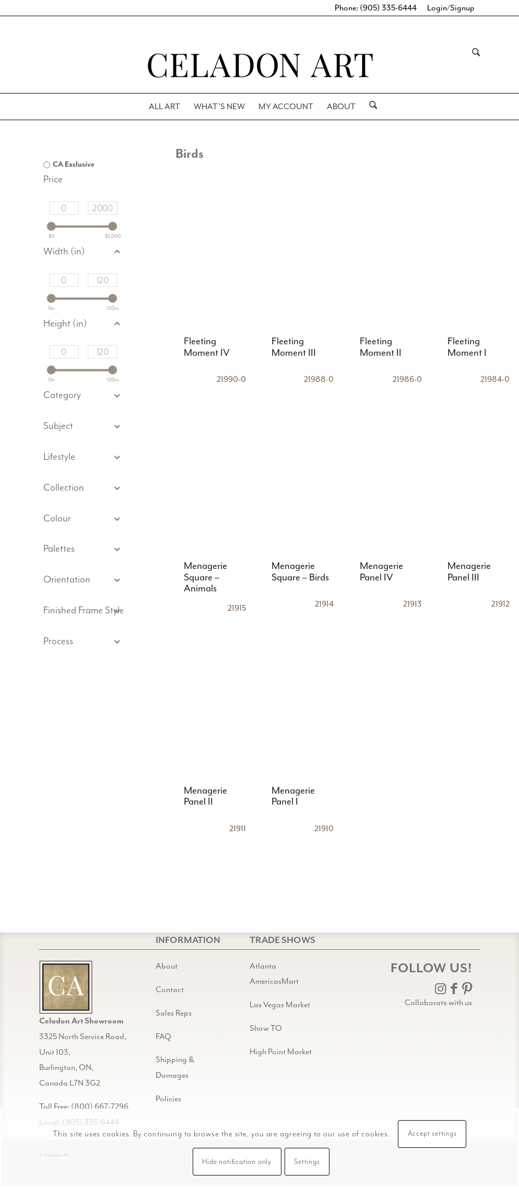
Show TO (266, 1028)
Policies (168, 1098)
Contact (170, 989)
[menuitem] (472, 67)
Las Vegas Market (280, 1004)
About (167, 966)
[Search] (472, 67)
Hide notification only (237, 1162)
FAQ (163, 1036)
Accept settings (432, 1134)
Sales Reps (174, 1013)
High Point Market (281, 1051)
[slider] (50, 226)
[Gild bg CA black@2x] (65, 987)
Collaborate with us (438, 1002)
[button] (83, 426)
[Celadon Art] (259, 67)
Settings (307, 1162)
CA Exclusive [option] (74, 164)
